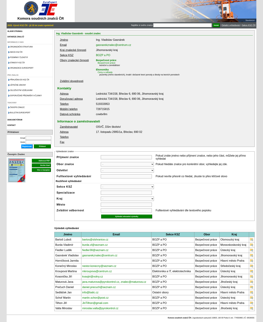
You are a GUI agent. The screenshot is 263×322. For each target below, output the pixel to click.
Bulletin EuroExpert (20, 113)
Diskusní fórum (14, 120)
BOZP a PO (103, 55)
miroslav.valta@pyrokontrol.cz (100, 308)
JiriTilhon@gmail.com (95, 303)
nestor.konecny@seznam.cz (99, 266)
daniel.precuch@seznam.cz (99, 287)
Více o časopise (43, 170)
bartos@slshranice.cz (95, 239)
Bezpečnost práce (106, 60)
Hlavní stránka (14, 31)
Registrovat (27, 146)
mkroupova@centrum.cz (97, 271)
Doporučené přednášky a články (26, 96)
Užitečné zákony (18, 85)
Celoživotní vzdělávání (21, 90)
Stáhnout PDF (44, 161)
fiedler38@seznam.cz (95, 250)
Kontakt (11, 125)
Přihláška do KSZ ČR (19, 80)
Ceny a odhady (105, 72)
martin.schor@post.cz (95, 297)
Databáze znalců (15, 37)
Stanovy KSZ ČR (17, 63)
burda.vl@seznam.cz (95, 244)
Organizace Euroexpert (22, 68)
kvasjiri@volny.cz (92, 276)
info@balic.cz (90, 292)
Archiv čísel (45, 165)
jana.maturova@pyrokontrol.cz (100, 281)
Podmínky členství (19, 57)
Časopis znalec (17, 107)
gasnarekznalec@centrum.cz (113, 44)
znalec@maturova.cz (133, 281)
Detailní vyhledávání (231, 25)
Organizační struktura (21, 47)
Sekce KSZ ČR (249, 25)
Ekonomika (102, 69)
